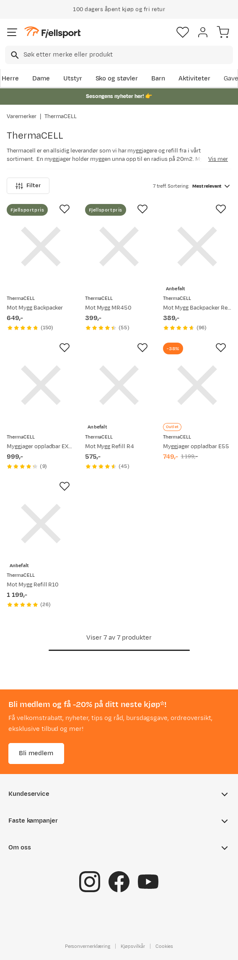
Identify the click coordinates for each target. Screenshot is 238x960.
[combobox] (119, 55)
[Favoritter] (182, 32)
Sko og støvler (117, 78)
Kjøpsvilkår (133, 946)
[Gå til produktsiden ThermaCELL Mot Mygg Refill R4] (119, 385)
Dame (41, 78)
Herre (10, 78)
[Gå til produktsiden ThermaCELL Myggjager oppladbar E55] (197, 385)
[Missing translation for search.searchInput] (14, 55)
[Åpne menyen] (12, 32)
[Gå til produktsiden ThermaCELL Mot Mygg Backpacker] (41, 246)
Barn (158, 78)
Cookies (164, 946)
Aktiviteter (194, 78)
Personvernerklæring (87, 946)
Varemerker (21, 116)
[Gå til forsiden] (52, 32)
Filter (28, 186)
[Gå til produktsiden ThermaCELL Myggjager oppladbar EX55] (41, 385)
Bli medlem (36, 753)
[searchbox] (128, 54)
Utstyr (72, 78)
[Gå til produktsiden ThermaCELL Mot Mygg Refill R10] (41, 524)
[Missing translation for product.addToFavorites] (64, 209)
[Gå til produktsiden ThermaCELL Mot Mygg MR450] (119, 246)
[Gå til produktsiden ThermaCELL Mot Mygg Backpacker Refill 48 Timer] (197, 246)
